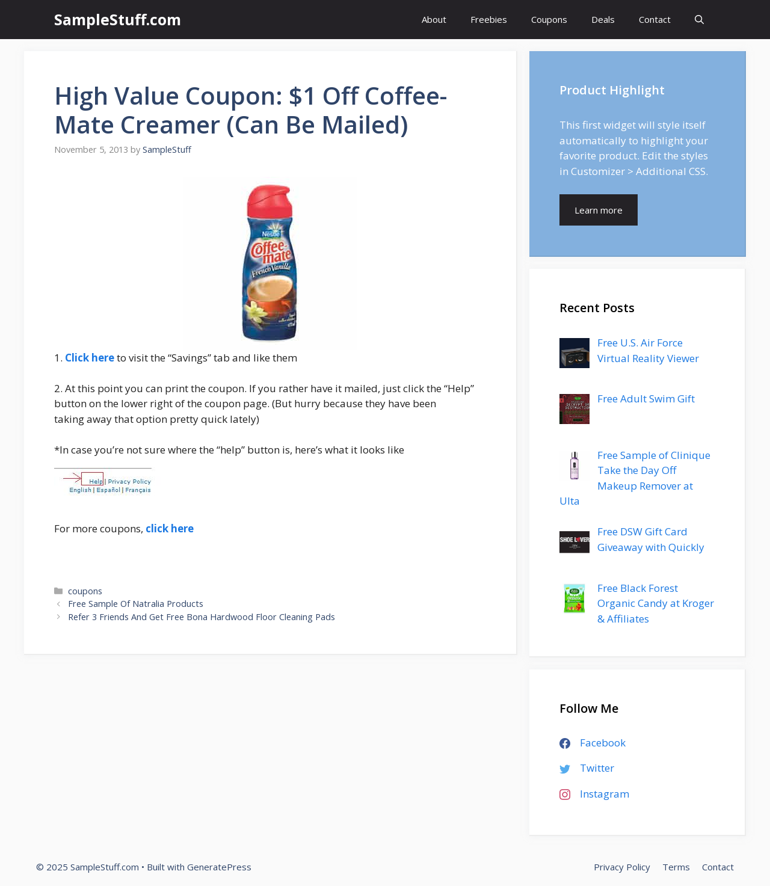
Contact (655, 19)
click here (170, 528)
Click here (89, 358)
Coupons (549, 19)
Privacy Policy (622, 867)
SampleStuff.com (117, 19)
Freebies (488, 19)
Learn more (598, 210)
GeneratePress (219, 867)
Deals (603, 19)
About (434, 19)
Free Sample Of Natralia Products (135, 603)
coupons (85, 591)
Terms (676, 867)
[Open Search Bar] (699, 19)
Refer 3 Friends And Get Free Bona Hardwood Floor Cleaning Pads (201, 617)
